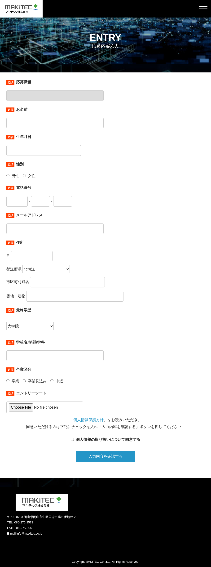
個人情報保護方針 (88, 420)
